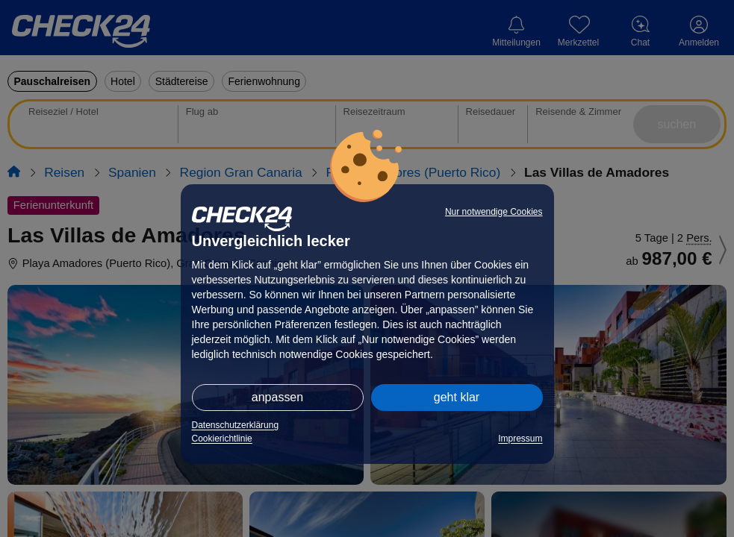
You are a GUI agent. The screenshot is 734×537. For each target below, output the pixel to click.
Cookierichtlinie (222, 438)
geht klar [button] (456, 397)
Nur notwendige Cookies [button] (494, 212)
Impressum (520, 438)
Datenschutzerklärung (235, 425)
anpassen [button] (277, 397)
